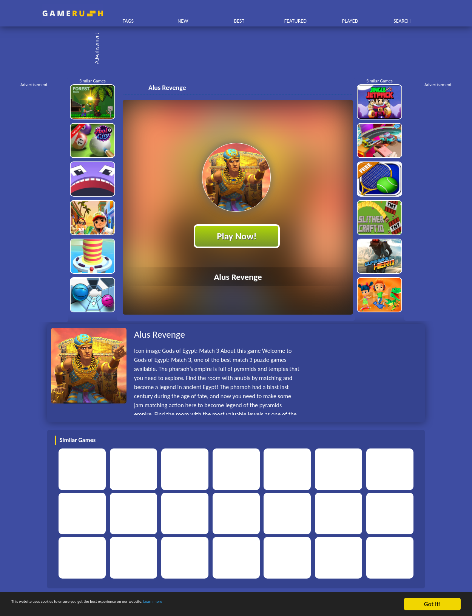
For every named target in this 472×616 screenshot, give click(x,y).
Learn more (236, 604)
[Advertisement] (239, 49)
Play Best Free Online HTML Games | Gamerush (72, 13)
